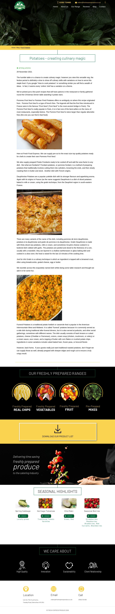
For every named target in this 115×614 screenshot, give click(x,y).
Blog (94, 7)
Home (55, 7)
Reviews (86, 7)
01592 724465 (64, 2)
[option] (57, 34)
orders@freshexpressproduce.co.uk (88, 2)
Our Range (75, 7)
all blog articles (24, 68)
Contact (102, 7)
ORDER (23, 516)
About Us (64, 7)
